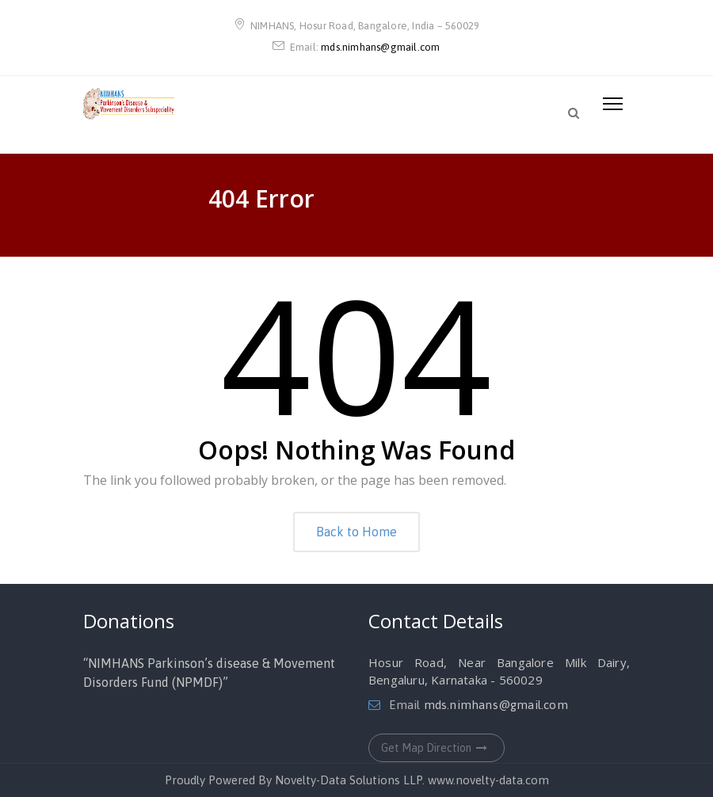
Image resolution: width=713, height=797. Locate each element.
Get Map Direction (436, 748)
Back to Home (356, 531)
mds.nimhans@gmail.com (380, 47)
